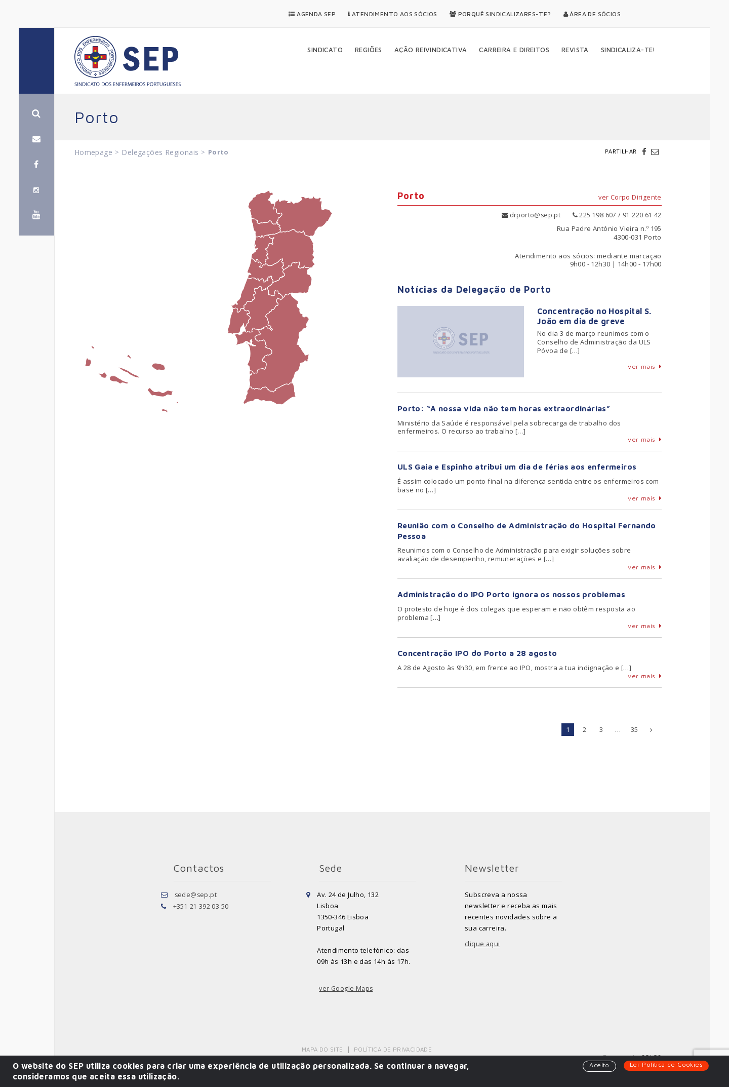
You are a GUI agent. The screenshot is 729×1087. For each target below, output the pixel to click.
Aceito (596, 1065)
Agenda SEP (312, 14)
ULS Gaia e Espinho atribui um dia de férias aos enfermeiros (519, 466)
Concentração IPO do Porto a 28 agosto (478, 652)
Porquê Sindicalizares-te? (500, 14)
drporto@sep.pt (530, 214)
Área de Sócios (592, 14)
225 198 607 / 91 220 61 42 (617, 214)
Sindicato (325, 50)
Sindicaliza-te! (628, 50)
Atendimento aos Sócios (392, 14)
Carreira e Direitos (514, 50)
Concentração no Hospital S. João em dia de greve (594, 316)
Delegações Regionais (160, 152)
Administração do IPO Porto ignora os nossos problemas (512, 594)
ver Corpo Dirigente (630, 197)
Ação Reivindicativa (430, 50)
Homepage (93, 152)
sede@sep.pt (196, 894)
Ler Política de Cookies (665, 1065)
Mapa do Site (323, 1049)
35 (634, 728)
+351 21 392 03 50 (201, 905)
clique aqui (482, 943)
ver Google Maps (347, 988)
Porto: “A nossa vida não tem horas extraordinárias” (504, 407)
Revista (575, 50)
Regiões (368, 50)
